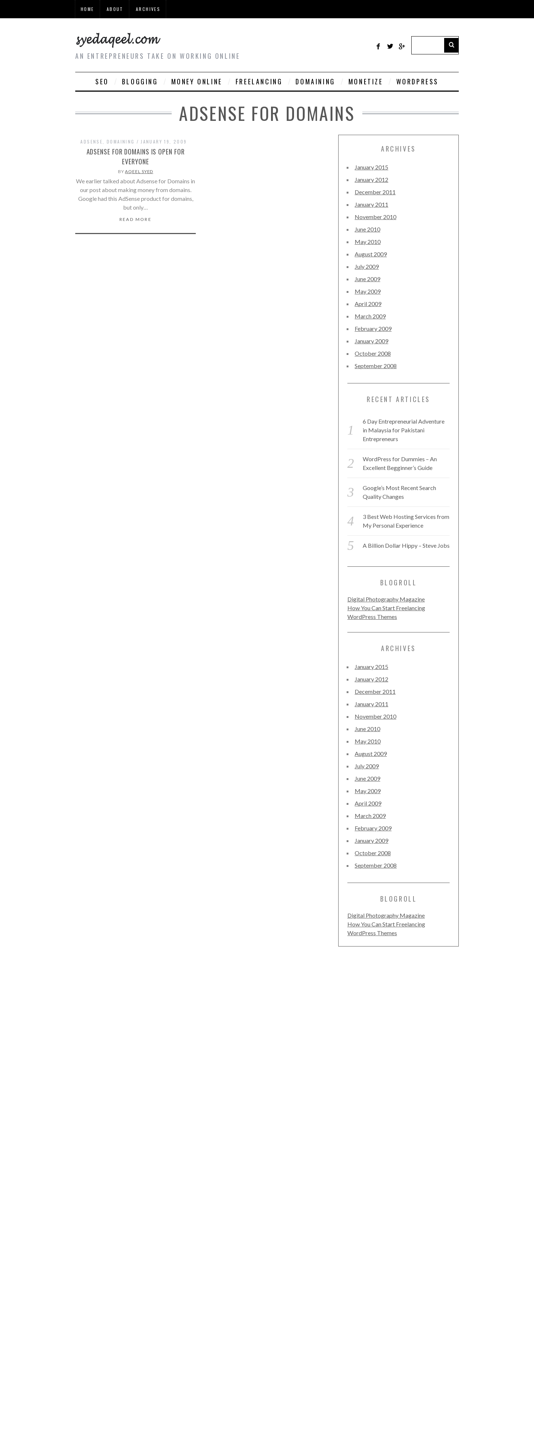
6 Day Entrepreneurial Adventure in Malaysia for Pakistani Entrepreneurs (404, 430)
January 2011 (371, 204)
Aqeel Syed (139, 171)
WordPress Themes (372, 616)
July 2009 (367, 266)
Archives (148, 9)
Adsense (91, 141)
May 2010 (368, 241)
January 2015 (371, 167)
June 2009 (367, 278)
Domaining (315, 81)
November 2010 (375, 216)
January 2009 (371, 340)
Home (87, 9)
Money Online (196, 81)
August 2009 (371, 254)
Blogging (140, 81)
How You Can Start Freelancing (386, 607)
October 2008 (373, 353)
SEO (102, 81)
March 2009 (370, 316)
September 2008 (376, 365)
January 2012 (371, 179)
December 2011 (375, 191)
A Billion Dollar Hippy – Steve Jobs (406, 545)
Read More (135, 219)
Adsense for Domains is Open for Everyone (136, 156)
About (115, 9)
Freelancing (259, 81)
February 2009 (373, 328)
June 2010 (367, 229)
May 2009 (368, 291)
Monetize (365, 81)
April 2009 (368, 303)
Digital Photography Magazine (386, 599)
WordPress (417, 81)
